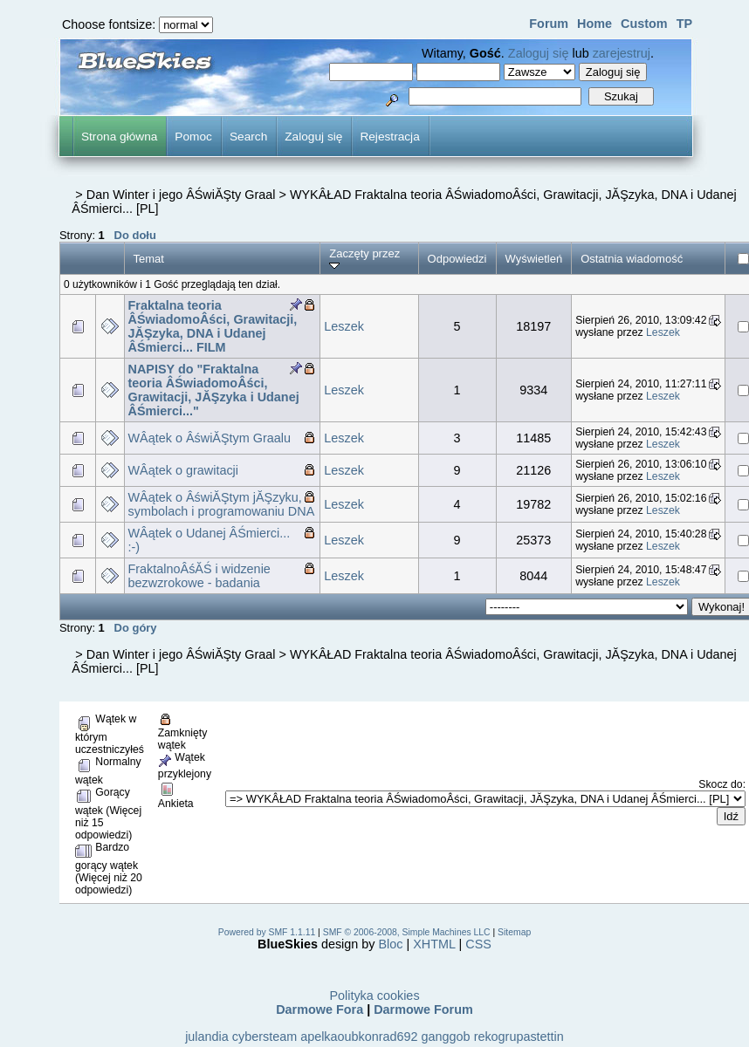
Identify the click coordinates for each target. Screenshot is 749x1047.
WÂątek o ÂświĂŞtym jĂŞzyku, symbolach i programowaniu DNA (221, 504)
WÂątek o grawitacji (183, 470)
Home (594, 24)
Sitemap (514, 932)
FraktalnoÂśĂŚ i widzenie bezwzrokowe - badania (199, 576)
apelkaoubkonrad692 (358, 1037)
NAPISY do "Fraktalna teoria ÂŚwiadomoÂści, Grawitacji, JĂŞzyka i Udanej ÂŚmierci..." (213, 390)
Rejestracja (389, 136)
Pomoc (193, 136)
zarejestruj (621, 53)
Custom (644, 24)
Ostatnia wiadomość (632, 258)
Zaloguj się (538, 53)
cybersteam (264, 1037)
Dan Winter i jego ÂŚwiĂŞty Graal (181, 195)
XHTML (434, 944)
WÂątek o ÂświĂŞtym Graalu (210, 438)
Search (248, 136)
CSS (478, 944)
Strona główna (119, 136)
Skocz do (720, 784)
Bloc (391, 944)
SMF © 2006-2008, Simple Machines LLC (407, 932)
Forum (548, 24)
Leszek (344, 326)
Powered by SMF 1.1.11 (266, 932)
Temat (149, 258)
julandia (207, 1037)
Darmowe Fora (319, 1009)
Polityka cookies (374, 996)
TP (684, 24)
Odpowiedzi (457, 258)
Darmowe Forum (423, 1009)
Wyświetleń (534, 258)
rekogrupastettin (519, 1037)
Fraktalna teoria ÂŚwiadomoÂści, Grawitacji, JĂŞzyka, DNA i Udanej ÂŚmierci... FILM (213, 326)
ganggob (446, 1037)
